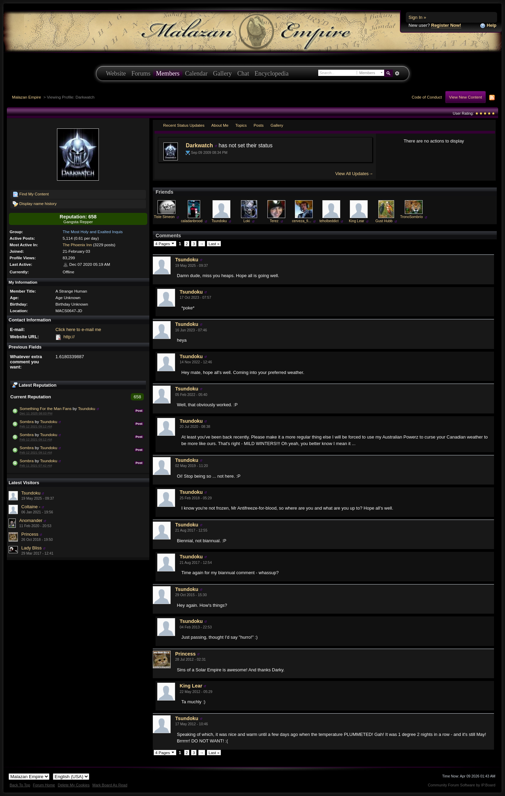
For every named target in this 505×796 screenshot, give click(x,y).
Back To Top (20, 785)
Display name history (35, 204)
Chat (243, 73)
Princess (29, 534)
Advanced (397, 73)
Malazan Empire (26, 97)
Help (488, 26)
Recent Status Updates (183, 125)
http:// (69, 336)
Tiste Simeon (164, 217)
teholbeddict (328, 221)
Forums (141, 73)
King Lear (356, 221)
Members (168, 73)
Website (116, 73)
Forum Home (44, 785)
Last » (213, 243)
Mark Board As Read (109, 785)
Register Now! (446, 25)
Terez (274, 221)
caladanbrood (192, 221)
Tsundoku (86, 408)
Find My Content (31, 194)
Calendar (196, 73)
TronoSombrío (411, 217)
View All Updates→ (354, 173)
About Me (220, 125)
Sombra (27, 421)
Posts (259, 125)
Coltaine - (31, 506)
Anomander (30, 520)
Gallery (222, 73)
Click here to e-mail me (78, 329)
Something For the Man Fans (45, 408)
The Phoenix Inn (77, 244)
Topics (241, 125)
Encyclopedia (272, 73)
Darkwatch (199, 145)
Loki (246, 221)
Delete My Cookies (74, 785)
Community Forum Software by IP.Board (461, 785)
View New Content (465, 97)
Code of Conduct (427, 97)
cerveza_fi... (301, 221)
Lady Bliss (31, 547)
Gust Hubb (384, 221)
